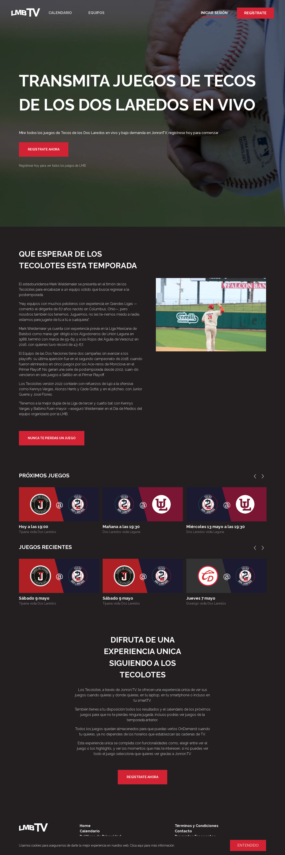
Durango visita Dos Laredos (206, 603)
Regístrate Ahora (43, 149)
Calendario (60, 13)
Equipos (96, 13)
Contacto (183, 831)
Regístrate (255, 13)
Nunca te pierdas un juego (51, 438)
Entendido (248, 845)
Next (264, 476)
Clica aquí (136, 845)
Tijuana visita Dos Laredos (37, 532)
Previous (256, 476)
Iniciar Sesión (214, 13)
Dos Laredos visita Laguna (121, 532)
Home (85, 826)
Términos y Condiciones (196, 826)
